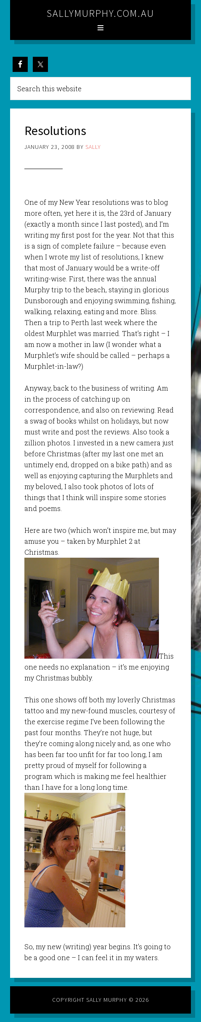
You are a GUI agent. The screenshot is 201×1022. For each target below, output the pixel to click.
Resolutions (55, 130)
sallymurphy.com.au (100, 13)
